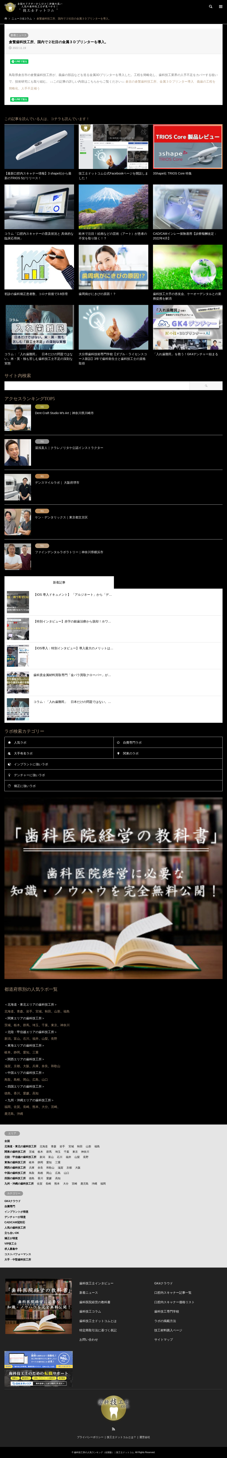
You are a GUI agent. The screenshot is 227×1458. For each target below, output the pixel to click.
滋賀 (60, 1167)
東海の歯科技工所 (15, 1162)
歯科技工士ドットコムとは (98, 1321)
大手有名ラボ (23, 753)
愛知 (49, 1162)
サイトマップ (163, 1339)
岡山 (49, 1173)
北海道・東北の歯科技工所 (20, 1146)
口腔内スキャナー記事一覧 (173, 1292)
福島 (97, 1146)
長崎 (48, 1183)
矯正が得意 (11, 1238)
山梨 (77, 1157)
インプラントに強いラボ (31, 764)
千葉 (66, 1151)
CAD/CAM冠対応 (14, 1222)
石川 (59, 1157)
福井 (68, 1157)
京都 (69, 1167)
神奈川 (85, 1151)
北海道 (44, 1146)
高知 (58, 1178)
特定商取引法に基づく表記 (98, 1330)
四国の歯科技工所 (15, 1178)
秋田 (79, 1146)
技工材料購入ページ (168, 1330)
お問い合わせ (88, 1339)
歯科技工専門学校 (166, 1311)
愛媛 (49, 1178)
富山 (51, 1157)
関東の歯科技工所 (15, 1151)
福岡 (103, 1183)
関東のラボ (131, 753)
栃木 (40, 1151)
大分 (65, 1183)
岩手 (62, 1146)
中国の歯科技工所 (15, 1173)
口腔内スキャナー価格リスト (174, 1302)
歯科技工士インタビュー (96, 1283)
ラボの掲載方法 (165, 1321)
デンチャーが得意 (15, 1217)
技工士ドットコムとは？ (121, 1437)
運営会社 (144, 1437)
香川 (40, 1178)
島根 (40, 1173)
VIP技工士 (10, 1243)
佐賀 (39, 1183)
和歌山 (50, 1167)
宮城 (71, 1146)
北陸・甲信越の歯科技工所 (20, 1157)
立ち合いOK (11, 1233)
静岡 (40, 1162)
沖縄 (94, 1183)
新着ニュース (19, 35)
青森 (53, 1146)
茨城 (31, 1151)
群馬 (49, 1151)
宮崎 (74, 1183)
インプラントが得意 (16, 1211)
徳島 (31, 1178)
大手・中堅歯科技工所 (17, 1259)
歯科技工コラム (90, 1311)
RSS (113, 1429)
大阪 (77, 1167)
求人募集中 (11, 1249)
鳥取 (31, 1173)
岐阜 (31, 1162)
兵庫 (31, 1167)
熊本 (57, 1183)
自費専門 (9, 1206)
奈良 (40, 1167)
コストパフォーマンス (17, 1254)
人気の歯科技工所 (15, 1227)
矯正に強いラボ (25, 786)
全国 (7, 1141)
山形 (88, 1146)
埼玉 (58, 1151)
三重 (58, 1162)
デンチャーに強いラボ (29, 775)
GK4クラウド (12, 1201)
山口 (66, 1173)
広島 (58, 1173)
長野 (85, 1157)
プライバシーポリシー (90, 1437)
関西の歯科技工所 (15, 1167)
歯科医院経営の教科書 (94, 1302)
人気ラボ (20, 742)
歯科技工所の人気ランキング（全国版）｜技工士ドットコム (104, 1452)
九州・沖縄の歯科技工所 (19, 1183)
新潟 (42, 1157)
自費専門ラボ (132, 742)
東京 (75, 1151)
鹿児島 (84, 1183)
